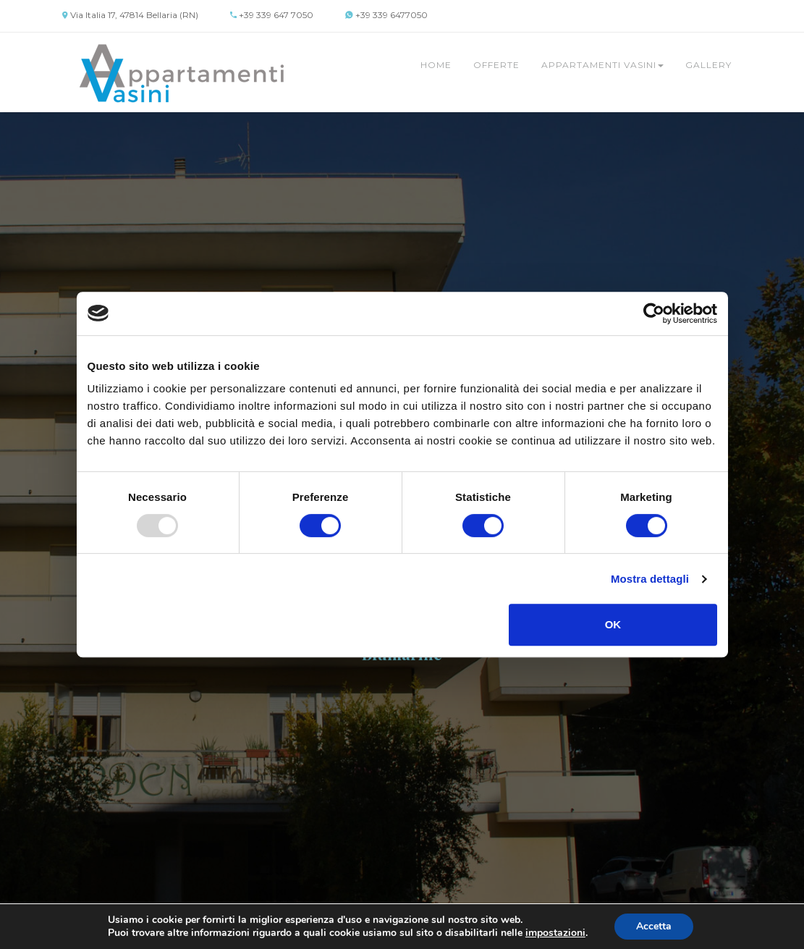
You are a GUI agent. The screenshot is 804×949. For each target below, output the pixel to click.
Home (436, 64)
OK (613, 624)
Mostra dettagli (650, 579)
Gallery (708, 64)
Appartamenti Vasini (602, 64)
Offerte (496, 64)
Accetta (654, 926)
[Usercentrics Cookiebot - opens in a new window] (654, 313)
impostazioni (555, 933)
